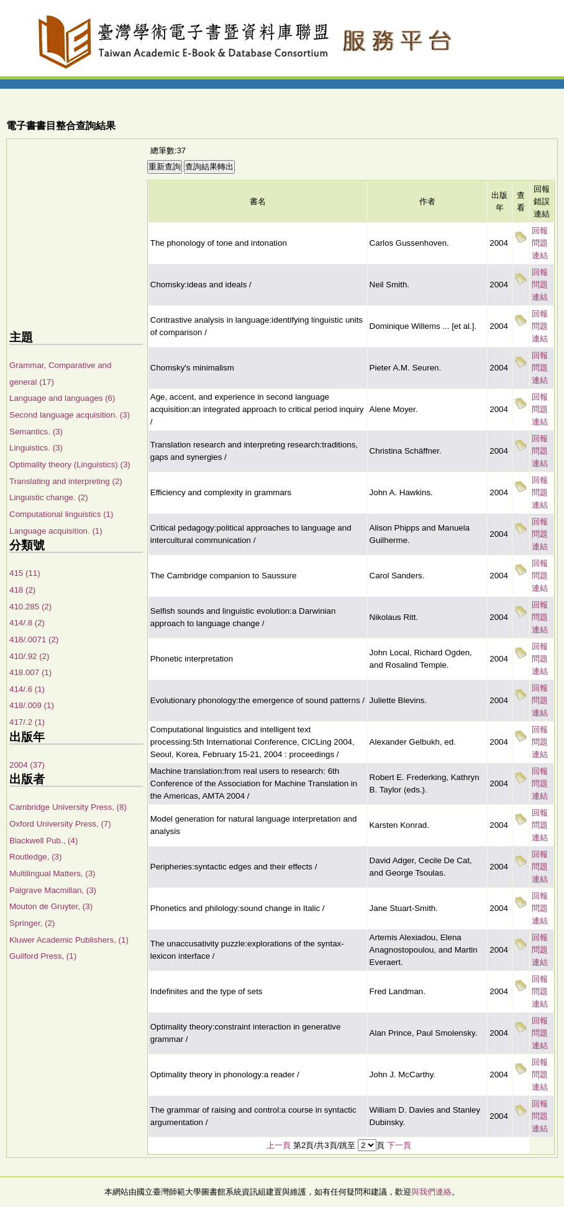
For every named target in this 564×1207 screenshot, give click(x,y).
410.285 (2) (30, 606)
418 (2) (22, 590)
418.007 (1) (30, 672)
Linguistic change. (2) (48, 497)
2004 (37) (27, 765)
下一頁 (399, 1145)
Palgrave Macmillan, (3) (52, 890)
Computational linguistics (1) (61, 514)
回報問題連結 (540, 243)
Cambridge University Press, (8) (68, 807)
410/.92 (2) (29, 656)
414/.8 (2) (27, 622)
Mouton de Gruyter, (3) (51, 906)
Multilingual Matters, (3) (52, 873)
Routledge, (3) (35, 856)
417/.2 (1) (27, 722)
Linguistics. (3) (36, 447)
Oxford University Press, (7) (60, 823)
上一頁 (278, 1145)
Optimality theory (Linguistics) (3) (69, 464)
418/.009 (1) (31, 705)
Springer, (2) (32, 923)
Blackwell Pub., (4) (43, 840)
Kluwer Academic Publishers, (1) (69, 940)
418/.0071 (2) (33, 639)
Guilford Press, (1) (42, 956)
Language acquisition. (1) (55, 531)
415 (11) (24, 573)
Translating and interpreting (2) (65, 481)
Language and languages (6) (62, 398)
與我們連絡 (431, 1191)
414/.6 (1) (27, 689)
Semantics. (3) (36, 431)
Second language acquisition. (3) (69, 415)
